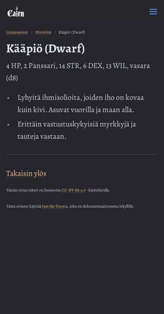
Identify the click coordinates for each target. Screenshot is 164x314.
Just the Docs (53, 206)
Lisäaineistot (17, 32)
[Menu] (153, 11)
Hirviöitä (43, 32)
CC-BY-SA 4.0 (74, 190)
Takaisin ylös (26, 173)
